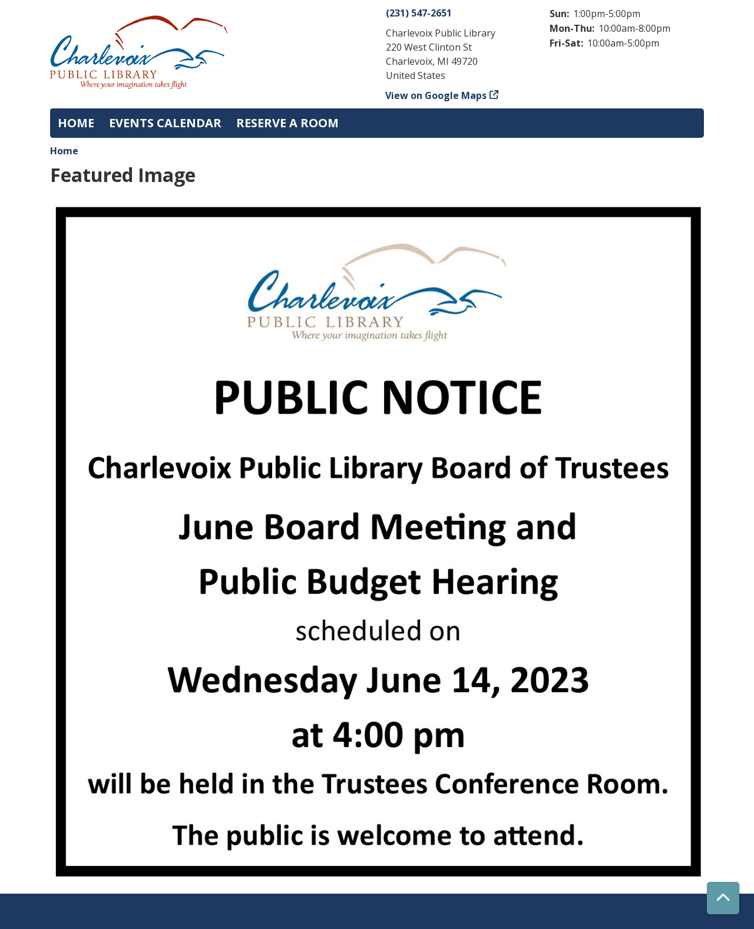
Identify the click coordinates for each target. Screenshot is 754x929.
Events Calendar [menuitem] (165, 123)
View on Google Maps (436, 95)
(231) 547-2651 (419, 12)
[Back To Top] (723, 898)
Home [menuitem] (76, 123)
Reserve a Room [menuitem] (287, 123)
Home (64, 150)
